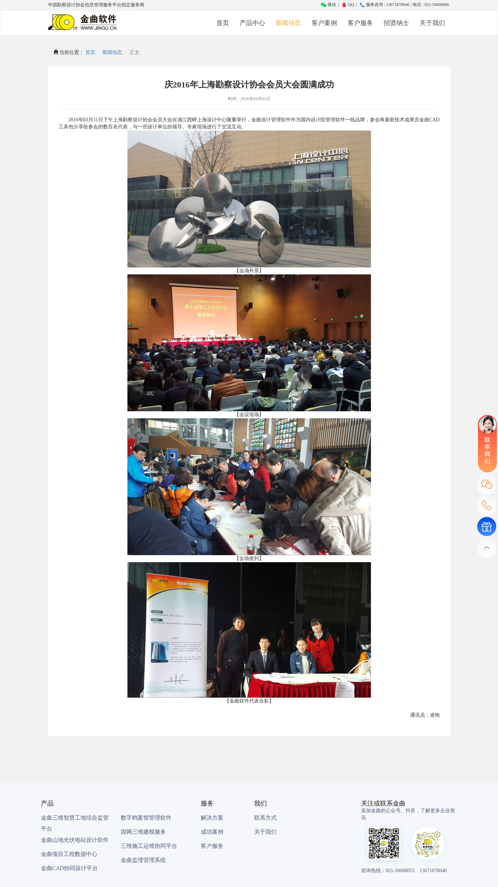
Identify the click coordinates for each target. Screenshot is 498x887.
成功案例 (212, 832)
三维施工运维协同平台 (149, 846)
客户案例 (324, 22)
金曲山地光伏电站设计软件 (75, 840)
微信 (328, 4)
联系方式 (265, 818)
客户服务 (360, 22)
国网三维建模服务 (143, 832)
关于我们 (432, 22)
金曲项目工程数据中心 (69, 854)
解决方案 (212, 818)
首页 (222, 22)
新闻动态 (288, 22)
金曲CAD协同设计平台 (69, 868)
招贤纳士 (396, 22)
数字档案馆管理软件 (146, 818)
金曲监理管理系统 (143, 860)
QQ (347, 4)
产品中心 (252, 22)
